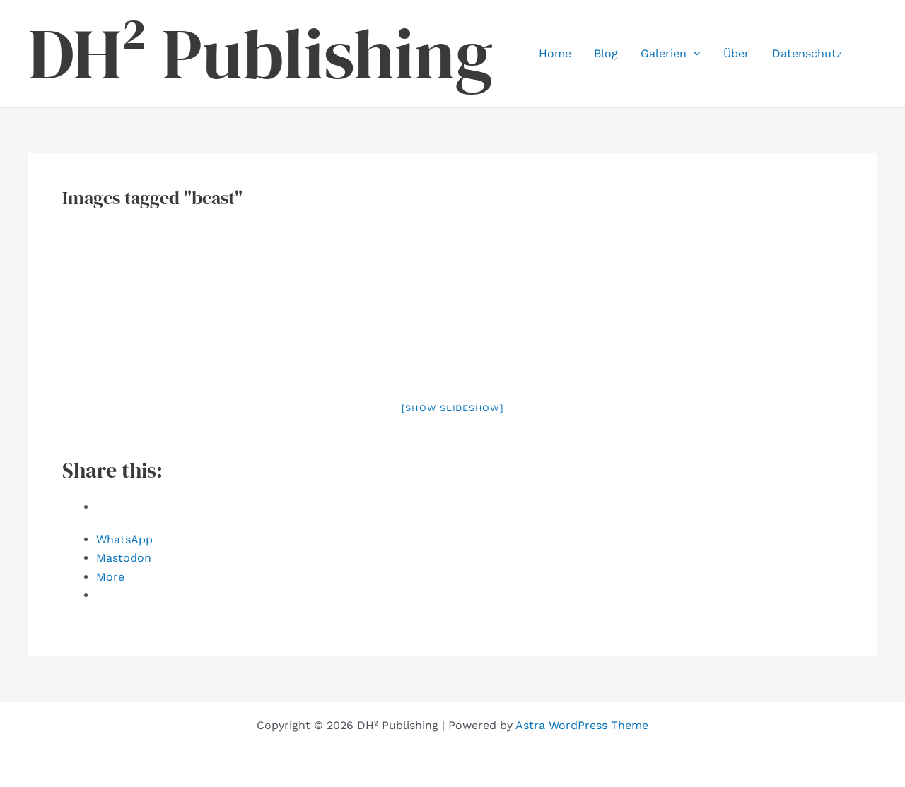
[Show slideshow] (453, 408)
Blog (606, 53)
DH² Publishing (260, 53)
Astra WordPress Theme (581, 725)
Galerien (671, 53)
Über (736, 53)
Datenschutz (807, 53)
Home (555, 53)
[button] (694, 53)
